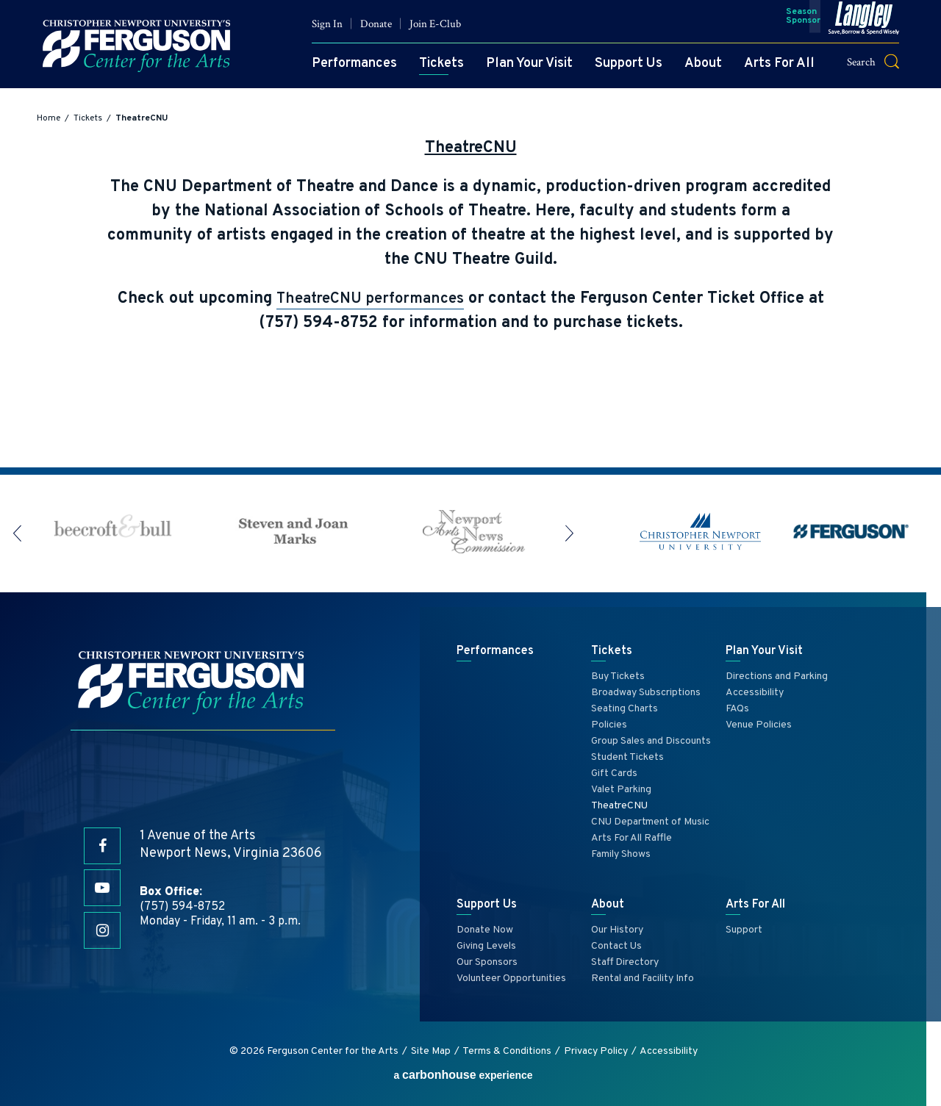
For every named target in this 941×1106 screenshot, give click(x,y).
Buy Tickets (618, 676)
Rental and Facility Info (642, 978)
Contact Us (616, 946)
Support (744, 930)
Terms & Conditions (506, 1051)
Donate (366, 31)
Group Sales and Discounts (651, 741)
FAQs (737, 709)
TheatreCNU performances (370, 299)
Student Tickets (627, 757)
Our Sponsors (487, 962)
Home (48, 118)
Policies (609, 725)
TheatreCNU (619, 806)
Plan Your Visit (519, 70)
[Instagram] (102, 931)
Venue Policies (759, 725)
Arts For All (769, 70)
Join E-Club (425, 31)
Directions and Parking (777, 676)
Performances (344, 70)
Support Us (619, 70)
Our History (617, 930)
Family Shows (621, 854)
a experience (462, 1075)
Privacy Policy (596, 1051)
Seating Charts (624, 709)
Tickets (431, 70)
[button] (873, 69)
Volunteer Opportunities (511, 978)
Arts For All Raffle (631, 838)
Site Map (431, 1051)
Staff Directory (625, 962)
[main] (470, 285)
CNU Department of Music (650, 822)
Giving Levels (486, 946)
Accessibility (755, 692)
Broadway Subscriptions (646, 692)
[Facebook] (102, 843)
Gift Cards (614, 773)
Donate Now (485, 930)
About (693, 70)
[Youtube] (102, 887)
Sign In (317, 31)
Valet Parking (621, 789)
